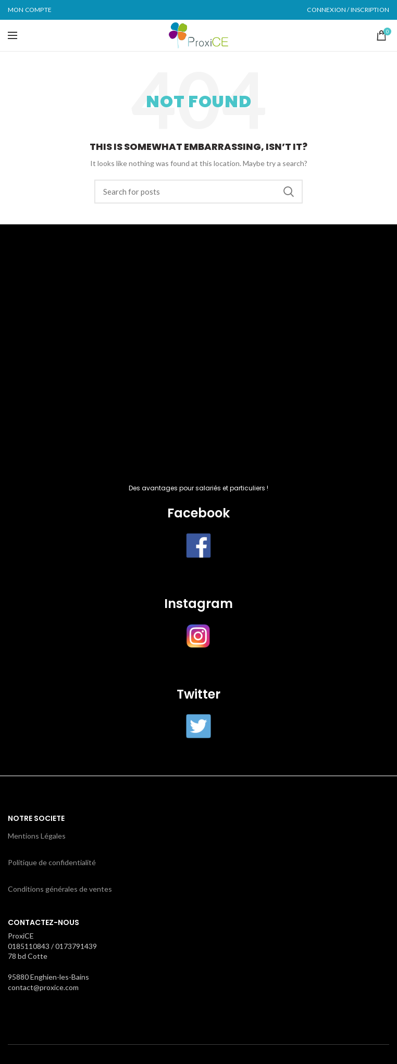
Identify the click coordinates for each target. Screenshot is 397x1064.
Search (289, 192)
